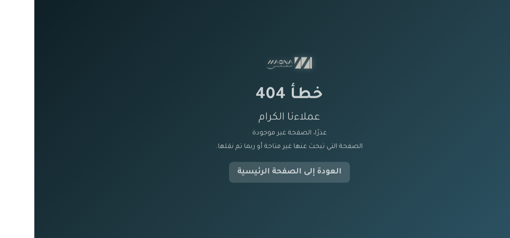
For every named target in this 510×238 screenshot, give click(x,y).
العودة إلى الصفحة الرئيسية (255, 172)
